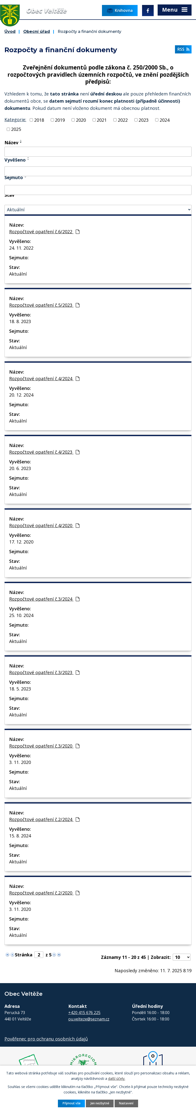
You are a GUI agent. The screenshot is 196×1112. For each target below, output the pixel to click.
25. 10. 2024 (21, 615)
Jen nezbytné (100, 1103)
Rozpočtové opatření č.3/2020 (44, 746)
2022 (123, 120)
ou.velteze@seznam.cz (88, 1019)
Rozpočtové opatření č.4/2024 (44, 378)
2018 (39, 120)
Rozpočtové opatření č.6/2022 (44, 232)
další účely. (116, 1078)
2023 (143, 120)
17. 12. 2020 (21, 542)
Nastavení (126, 1103)
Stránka (23, 955)
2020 (81, 120)
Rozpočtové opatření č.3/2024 (44, 599)
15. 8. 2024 (20, 836)
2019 (60, 120)
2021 (102, 120)
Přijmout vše (71, 1103)
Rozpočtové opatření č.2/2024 (44, 819)
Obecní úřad (36, 31)
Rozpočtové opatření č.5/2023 (44, 305)
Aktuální (18, 274)
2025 (16, 129)
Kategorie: (15, 119)
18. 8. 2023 (20, 321)
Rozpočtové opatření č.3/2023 (44, 672)
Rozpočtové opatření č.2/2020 (44, 893)
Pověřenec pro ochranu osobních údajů (46, 1039)
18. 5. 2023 (20, 689)
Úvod (10, 31)
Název (11, 142)
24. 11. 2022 (21, 248)
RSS (183, 49)
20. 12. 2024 (21, 395)
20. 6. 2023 (20, 468)
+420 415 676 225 (84, 1012)
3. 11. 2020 (20, 762)
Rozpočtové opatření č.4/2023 (44, 452)
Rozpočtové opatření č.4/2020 (44, 525)
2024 (165, 120)
